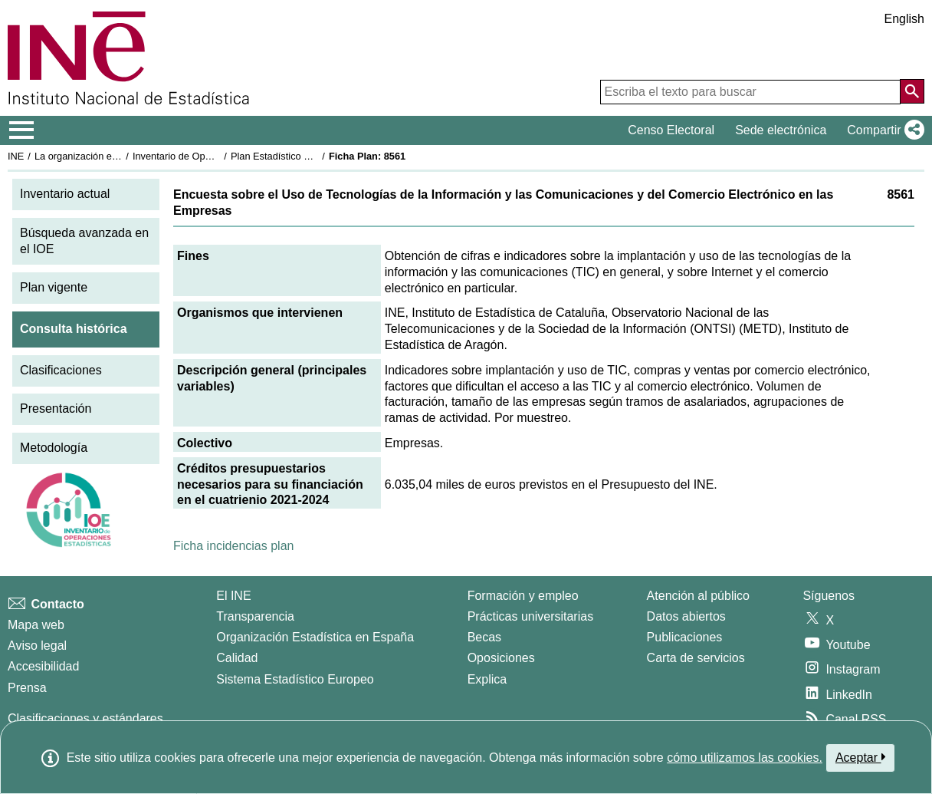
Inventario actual (65, 193)
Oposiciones (501, 657)
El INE (233, 595)
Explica (487, 679)
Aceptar (860, 757)
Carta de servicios (696, 657)
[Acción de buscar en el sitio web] (912, 91)
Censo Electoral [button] (671, 130)
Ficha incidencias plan (233, 545)
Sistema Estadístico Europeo (294, 679)
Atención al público (698, 595)
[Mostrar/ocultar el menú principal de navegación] (22, 130)
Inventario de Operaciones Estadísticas (218, 156)
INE (16, 156)
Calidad (237, 657)
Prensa (27, 687)
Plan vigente (53, 287)
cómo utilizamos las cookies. (744, 757)
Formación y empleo (523, 595)
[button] (882, 130)
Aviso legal (37, 645)
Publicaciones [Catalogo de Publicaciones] (685, 637)
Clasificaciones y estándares (85, 718)
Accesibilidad (43, 666)
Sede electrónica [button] (780, 130)
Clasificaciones (61, 370)
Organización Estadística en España (315, 637)
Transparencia (255, 616)
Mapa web (36, 624)
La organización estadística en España (118, 156)
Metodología (53, 447)
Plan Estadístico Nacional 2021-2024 (311, 156)
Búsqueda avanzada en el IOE (84, 240)
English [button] (904, 18)
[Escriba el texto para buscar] (750, 92)
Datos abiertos (686, 616)
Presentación (55, 408)
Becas (484, 637)
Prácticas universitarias (531, 616)
